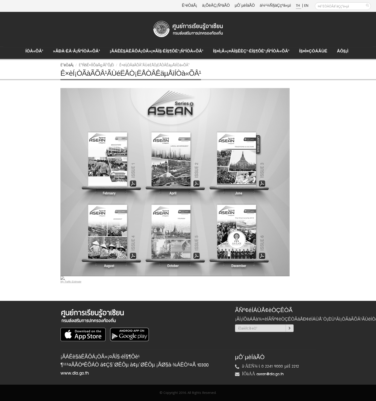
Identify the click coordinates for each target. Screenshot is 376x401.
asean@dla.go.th (270, 374)
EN (306, 6)
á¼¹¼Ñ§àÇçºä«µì (275, 6)
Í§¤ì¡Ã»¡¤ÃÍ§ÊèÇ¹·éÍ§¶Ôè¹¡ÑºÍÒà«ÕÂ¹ (251, 51)
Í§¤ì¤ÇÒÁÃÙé (313, 51)
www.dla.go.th (74, 373)
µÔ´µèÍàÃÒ (245, 6)
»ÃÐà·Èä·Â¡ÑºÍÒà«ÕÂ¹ (76, 51)
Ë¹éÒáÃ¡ (189, 6)
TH (298, 6)
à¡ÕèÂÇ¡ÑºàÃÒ (216, 6)
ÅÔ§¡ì (342, 51)
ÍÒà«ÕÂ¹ (34, 51)
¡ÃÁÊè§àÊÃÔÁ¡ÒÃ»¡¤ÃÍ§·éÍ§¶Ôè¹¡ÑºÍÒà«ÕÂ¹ (156, 51)
